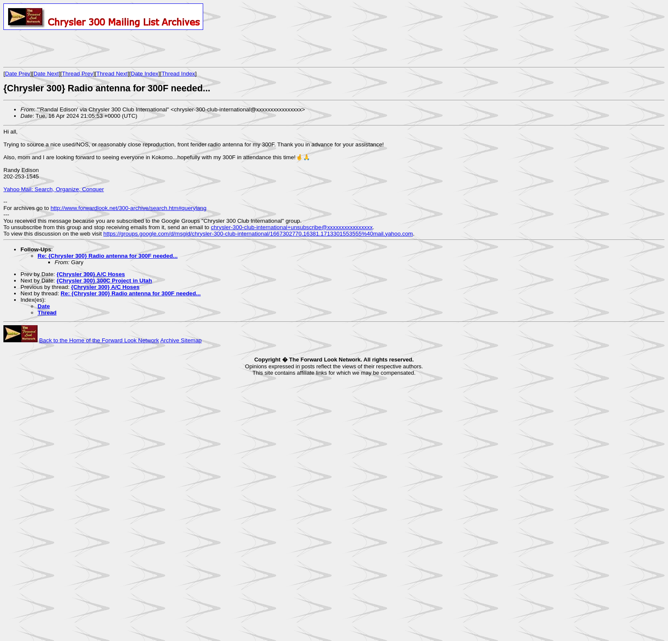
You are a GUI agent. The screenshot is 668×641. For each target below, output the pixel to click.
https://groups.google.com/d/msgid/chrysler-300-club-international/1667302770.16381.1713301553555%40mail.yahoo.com (258, 233)
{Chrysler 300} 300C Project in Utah (104, 280)
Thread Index (178, 73)
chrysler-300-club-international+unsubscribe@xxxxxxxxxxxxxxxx (292, 227)
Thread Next (112, 73)
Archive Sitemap (180, 340)
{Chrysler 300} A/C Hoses (90, 274)
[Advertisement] (103, 48)
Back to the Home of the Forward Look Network (99, 340)
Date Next (45, 73)
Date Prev (17, 73)
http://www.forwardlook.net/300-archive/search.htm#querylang (128, 208)
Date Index (144, 73)
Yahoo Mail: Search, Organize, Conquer (53, 189)
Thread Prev (77, 73)
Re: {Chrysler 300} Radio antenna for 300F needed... (108, 256)
